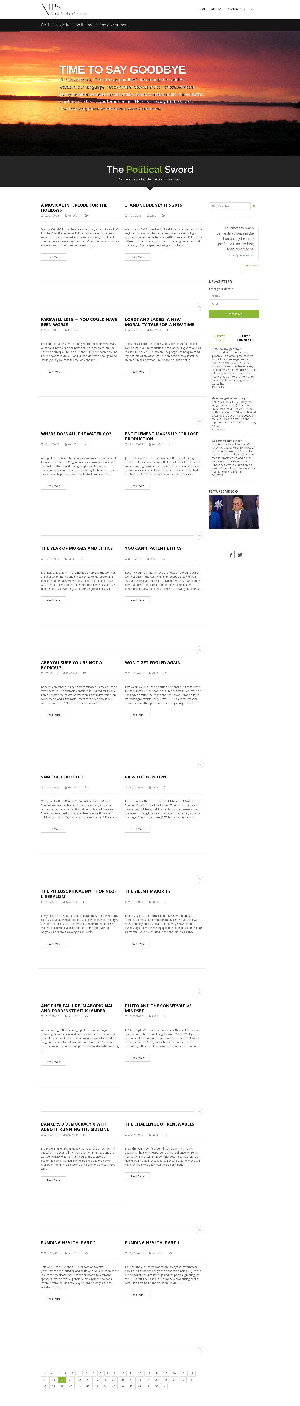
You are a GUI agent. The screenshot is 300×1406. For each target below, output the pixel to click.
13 (148, 1373)
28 (122, 1380)
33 (165, 1380)
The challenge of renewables (159, 1124)
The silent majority (148, 891)
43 (96, 1386)
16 (174, 1373)
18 (191, 1373)
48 (139, 1386)
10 (122, 1373)
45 (113, 1386)
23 (79, 1380)
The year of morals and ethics (77, 548)
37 (44, 1386)
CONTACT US (236, 9)
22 (70, 1380)
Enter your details (221, 289)
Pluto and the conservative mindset (158, 1008)
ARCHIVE (216, 9)
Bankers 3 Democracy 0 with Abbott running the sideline (75, 1126)
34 (173, 1380)
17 (182, 1373)
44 (105, 1386)
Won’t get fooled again (153, 662)
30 (139, 1380)
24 (87, 1380)
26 (105, 1380)
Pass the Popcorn (145, 777)
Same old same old (63, 777)
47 (130, 1386)
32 (156, 1380)
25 (96, 1380)
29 (130, 1380)
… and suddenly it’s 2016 (153, 205)
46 (122, 1386)
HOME (201, 9)
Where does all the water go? (76, 434)
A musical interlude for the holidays (74, 207)
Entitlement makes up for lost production (161, 436)
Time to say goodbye (226, 349)
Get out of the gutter (227, 440)
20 (53, 1380)
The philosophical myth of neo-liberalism (78, 893)
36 (191, 1380)
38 (53, 1386)
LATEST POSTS (220, 338)
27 (113, 1380)
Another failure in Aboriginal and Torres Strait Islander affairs (77, 1011)
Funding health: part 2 (68, 1242)
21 (62, 1380)
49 (148, 1386)
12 (139, 1373)
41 (79, 1386)
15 (165, 1373)
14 (157, 1373)
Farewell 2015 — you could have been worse (79, 321)
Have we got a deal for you (230, 398)
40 (70, 1386)
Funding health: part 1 (152, 1242)
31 (148, 1380)
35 (182, 1380)
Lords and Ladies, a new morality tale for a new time (159, 321)
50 (156, 1386)
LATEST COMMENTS (245, 338)
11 (131, 1373)
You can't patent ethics (153, 548)
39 (62, 1386)
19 (44, 1380)
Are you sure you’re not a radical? (71, 665)
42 (87, 1386)
